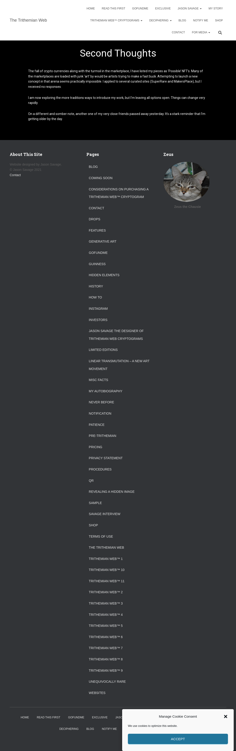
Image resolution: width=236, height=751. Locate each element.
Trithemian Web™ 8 (106, 659)
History (96, 286)
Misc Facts (98, 380)
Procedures (100, 469)
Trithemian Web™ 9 (106, 670)
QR (91, 480)
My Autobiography (105, 391)
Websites (97, 693)
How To (95, 297)
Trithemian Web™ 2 (106, 592)
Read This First (113, 8)
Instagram (98, 308)
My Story (216, 8)
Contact (178, 32)
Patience (96, 425)
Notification (100, 413)
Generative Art (102, 241)
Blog (182, 20)
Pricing (95, 447)
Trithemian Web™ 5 (106, 626)
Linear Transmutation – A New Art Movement (119, 365)
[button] (225, 724)
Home (91, 8)
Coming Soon (100, 178)
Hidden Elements (104, 275)
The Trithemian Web (106, 547)
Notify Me (200, 20)
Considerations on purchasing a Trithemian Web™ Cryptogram (118, 193)
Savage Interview (104, 514)
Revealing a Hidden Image (111, 491)
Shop (219, 20)
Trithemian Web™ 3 (106, 603)
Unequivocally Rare (107, 681)
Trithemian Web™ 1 (106, 559)
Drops (94, 219)
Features (97, 230)
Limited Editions (103, 350)
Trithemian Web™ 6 (106, 637)
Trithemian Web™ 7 (106, 648)
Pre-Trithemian (102, 436)
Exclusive (163, 8)
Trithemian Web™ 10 (106, 570)
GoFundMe (140, 8)
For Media (201, 32)
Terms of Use (101, 536)
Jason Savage (190, 8)
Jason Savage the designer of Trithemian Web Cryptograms (116, 335)
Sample (95, 503)
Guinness (97, 264)
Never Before (101, 402)
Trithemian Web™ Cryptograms (116, 20)
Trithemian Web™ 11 (106, 581)
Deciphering (160, 20)
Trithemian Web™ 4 (106, 614)
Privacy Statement (106, 458)
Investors (98, 320)
